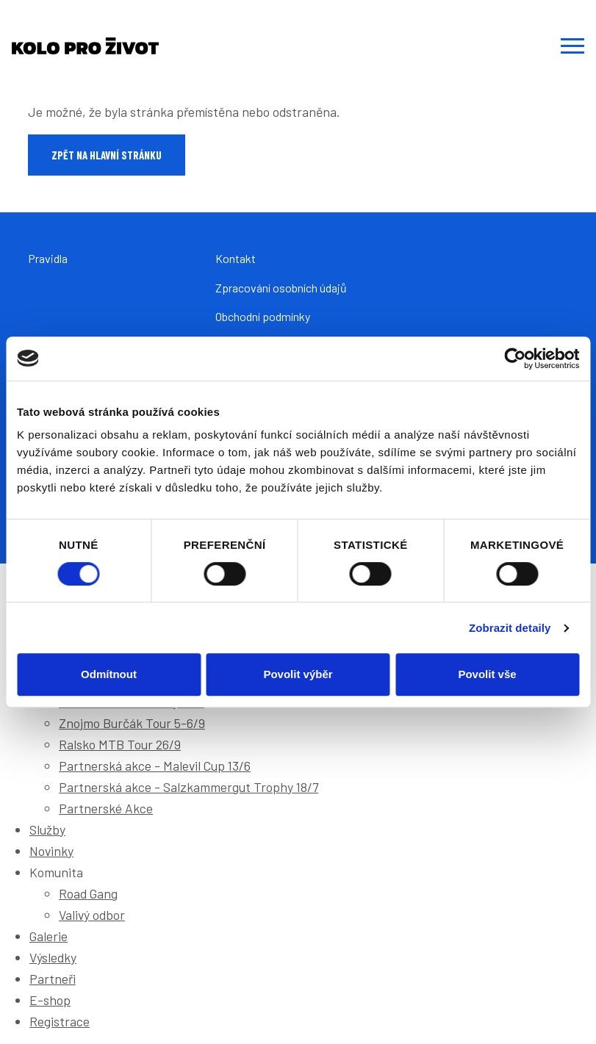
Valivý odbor (92, 915)
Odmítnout (109, 674)
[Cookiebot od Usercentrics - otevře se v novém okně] (514, 359)
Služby (47, 829)
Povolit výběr (297, 674)
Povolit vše (487, 674)
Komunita (56, 872)
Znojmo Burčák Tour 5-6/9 (132, 723)
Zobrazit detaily (510, 628)
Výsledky (52, 957)
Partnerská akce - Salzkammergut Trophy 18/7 (188, 787)
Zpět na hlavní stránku (106, 155)
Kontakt (235, 258)
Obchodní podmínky (262, 316)
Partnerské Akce (106, 808)
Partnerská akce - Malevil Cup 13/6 (155, 765)
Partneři (52, 979)
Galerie (48, 936)
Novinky (51, 851)
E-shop (50, 1000)
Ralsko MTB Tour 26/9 (120, 744)
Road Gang (88, 893)
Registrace (59, 1021)
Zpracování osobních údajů (281, 288)
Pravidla (48, 258)
